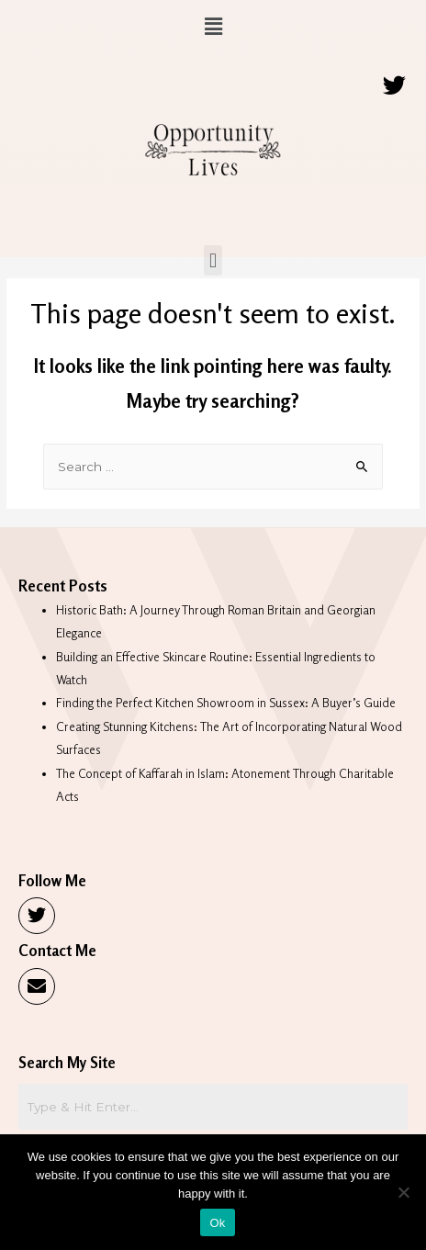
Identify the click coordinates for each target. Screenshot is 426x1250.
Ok (217, 1223)
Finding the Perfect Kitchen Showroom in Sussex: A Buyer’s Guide (226, 702)
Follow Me (52, 881)
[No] (403, 1192)
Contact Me (57, 950)
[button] (213, 26)
